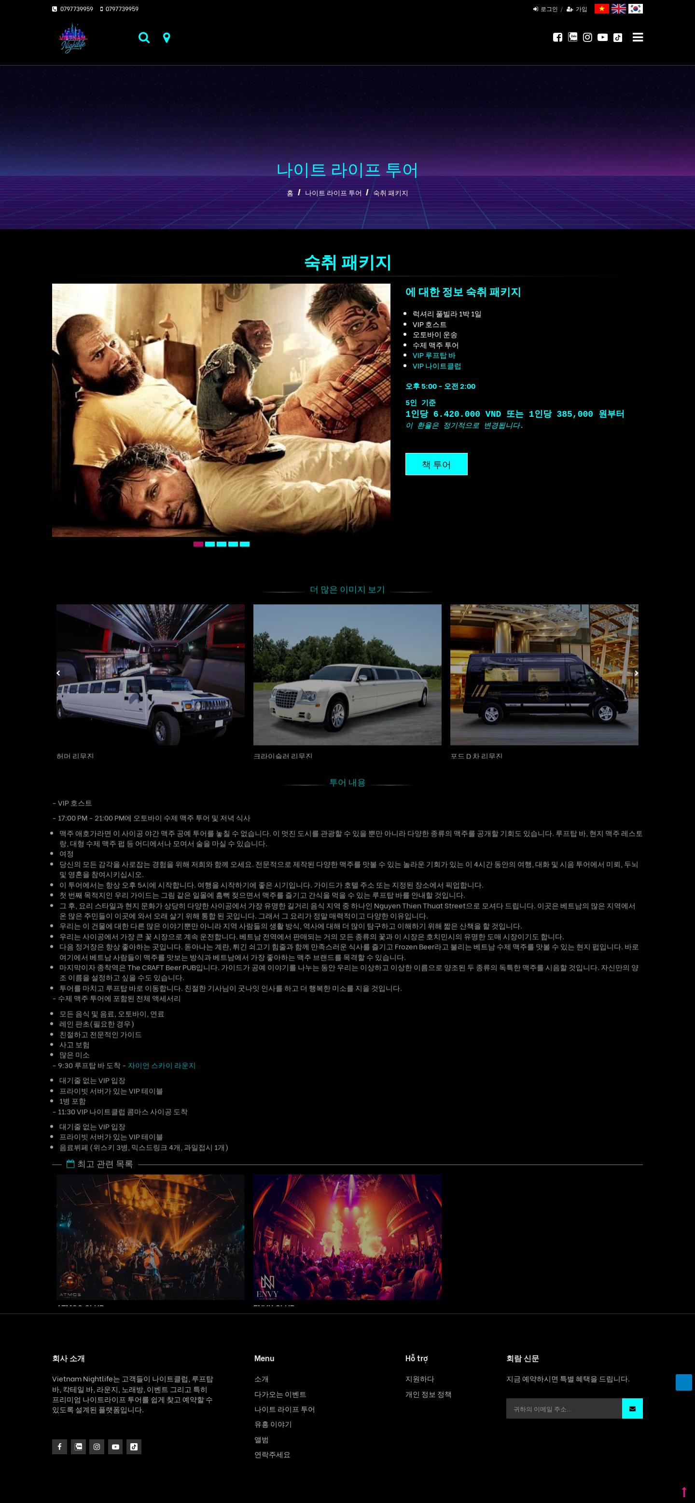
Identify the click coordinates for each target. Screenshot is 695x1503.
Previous (58, 673)
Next (636, 673)
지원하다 (419, 1378)
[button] (632, 1408)
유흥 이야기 (273, 1424)
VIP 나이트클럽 (437, 365)
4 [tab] (234, 544)
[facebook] (59, 1446)
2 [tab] (211, 544)
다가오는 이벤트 (280, 1394)
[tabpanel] (221, 410)
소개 (261, 1378)
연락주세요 (272, 1454)
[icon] (96, 1446)
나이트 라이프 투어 (333, 193)
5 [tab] (246, 544)
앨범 (261, 1439)
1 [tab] (199, 544)
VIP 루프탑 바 (434, 354)
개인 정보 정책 (428, 1394)
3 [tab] (223, 544)
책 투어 (436, 464)
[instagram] (78, 1446)
